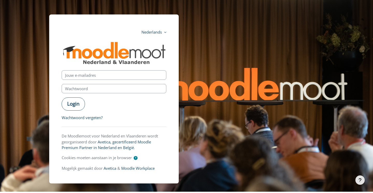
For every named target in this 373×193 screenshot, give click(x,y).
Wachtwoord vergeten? (82, 117)
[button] (135, 158)
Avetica (110, 168)
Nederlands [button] (152, 32)
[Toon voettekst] (360, 180)
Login (73, 104)
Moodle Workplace (138, 168)
